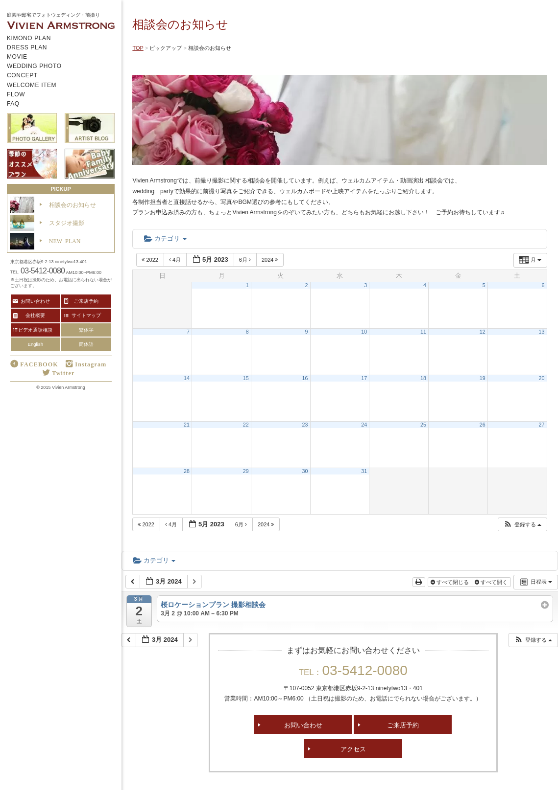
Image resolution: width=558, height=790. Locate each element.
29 (246, 471)
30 (305, 471)
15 (246, 378)
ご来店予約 (403, 725)
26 (482, 425)
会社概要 (35, 315)
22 (246, 425)
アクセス (353, 748)
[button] (522, 524)
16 (305, 378)
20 (542, 378)
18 (423, 378)
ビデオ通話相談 (35, 329)
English (35, 344)
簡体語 (86, 344)
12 (482, 332)
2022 (151, 260)
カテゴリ (165, 238)
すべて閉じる (450, 582)
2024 (271, 260)
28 (187, 471)
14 (187, 378)
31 (364, 471)
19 (482, 378)
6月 (245, 260)
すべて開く (492, 582)
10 (364, 332)
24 (364, 425)
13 (542, 332)
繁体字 (86, 330)
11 (423, 332)
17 (364, 378)
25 (423, 425)
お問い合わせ (303, 725)
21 (187, 425)
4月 (175, 260)
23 (305, 425)
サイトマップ (86, 315)
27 (542, 425)
